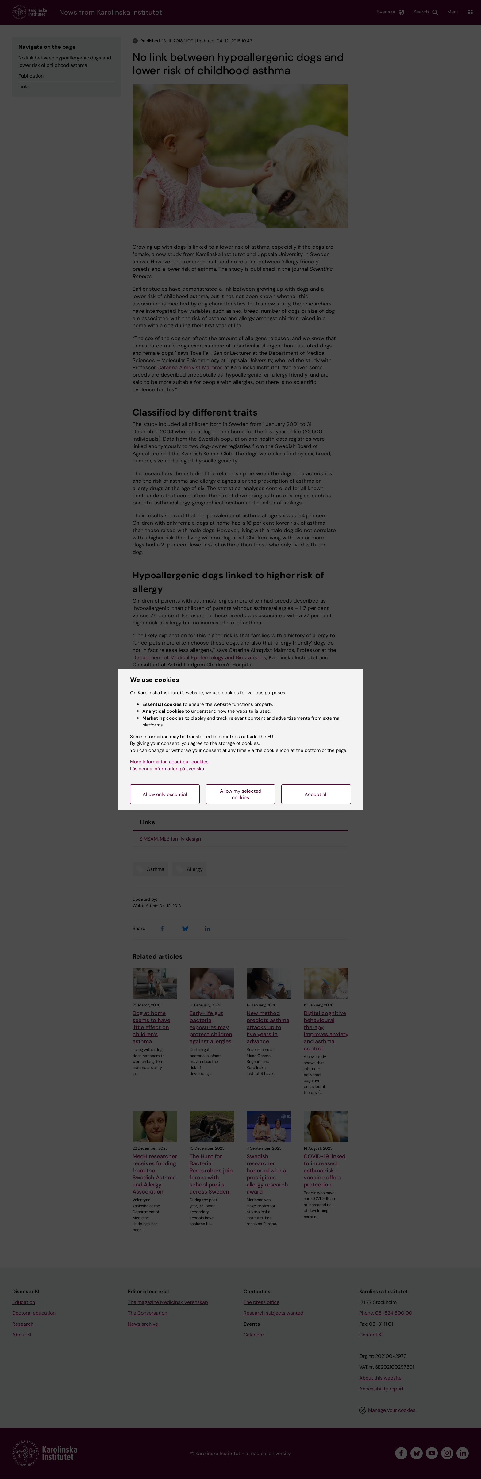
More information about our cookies (169, 762)
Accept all (316, 794)
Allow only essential (165, 794)
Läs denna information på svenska (167, 769)
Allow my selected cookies (240, 794)
